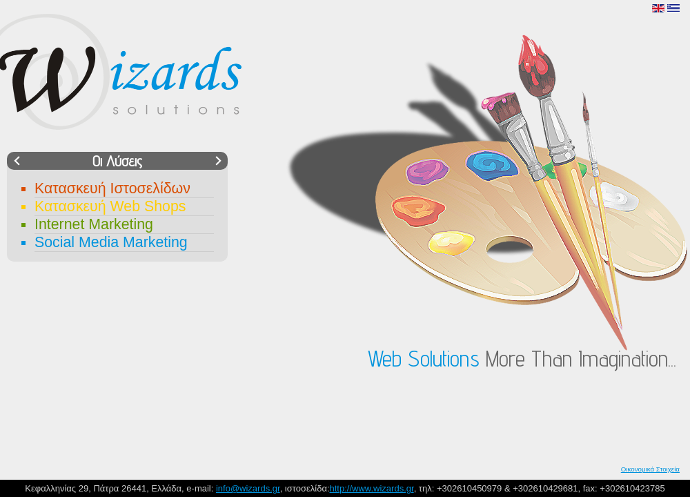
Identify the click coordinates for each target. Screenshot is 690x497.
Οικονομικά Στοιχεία (650, 469)
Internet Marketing (93, 224)
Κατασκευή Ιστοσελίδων (112, 188)
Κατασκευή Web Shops (110, 206)
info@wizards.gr (248, 488)
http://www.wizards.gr (372, 488)
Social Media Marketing (111, 242)
